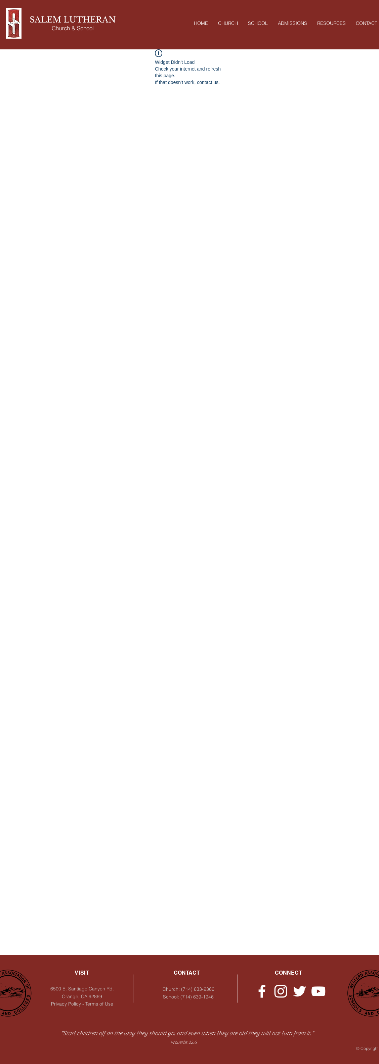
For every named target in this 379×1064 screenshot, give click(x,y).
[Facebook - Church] (261, 991)
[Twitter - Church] (299, 991)
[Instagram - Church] (280, 991)
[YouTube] (318, 991)
